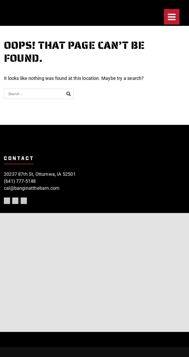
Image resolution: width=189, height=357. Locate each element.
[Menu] (171, 17)
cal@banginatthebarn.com (31, 188)
